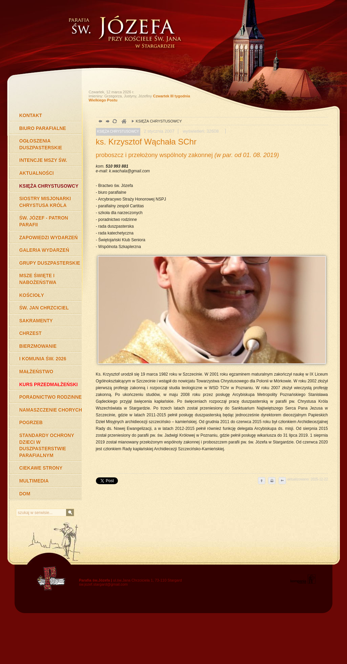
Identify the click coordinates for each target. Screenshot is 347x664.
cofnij (282, 481)
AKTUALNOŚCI (36, 173)
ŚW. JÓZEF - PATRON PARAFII (43, 221)
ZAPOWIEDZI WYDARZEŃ (48, 237)
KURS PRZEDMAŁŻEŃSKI (48, 384)
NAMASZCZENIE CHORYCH (50, 410)
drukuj (272, 481)
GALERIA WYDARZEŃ (44, 250)
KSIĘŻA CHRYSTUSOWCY (49, 186)
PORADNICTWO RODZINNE (50, 397)
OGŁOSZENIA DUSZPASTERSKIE (40, 144)
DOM (24, 493)
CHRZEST (30, 333)
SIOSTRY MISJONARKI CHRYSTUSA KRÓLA (45, 202)
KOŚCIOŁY (31, 295)
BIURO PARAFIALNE (42, 128)
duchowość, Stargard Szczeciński (123, 122)
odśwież (114, 122)
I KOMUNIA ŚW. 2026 (42, 358)
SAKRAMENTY (36, 320)
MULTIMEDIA (34, 480)
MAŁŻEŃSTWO (36, 371)
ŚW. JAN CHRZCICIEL (44, 307)
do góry (262, 481)
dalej (107, 122)
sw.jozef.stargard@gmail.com (103, 584)
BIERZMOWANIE (38, 346)
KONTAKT (30, 115)
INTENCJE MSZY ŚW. (43, 160)
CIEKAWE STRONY (41, 468)
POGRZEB (31, 422)
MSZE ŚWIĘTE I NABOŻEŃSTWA (38, 279)
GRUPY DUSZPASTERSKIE (49, 263)
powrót (99, 122)
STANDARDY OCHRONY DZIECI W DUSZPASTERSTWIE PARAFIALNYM (46, 445)
